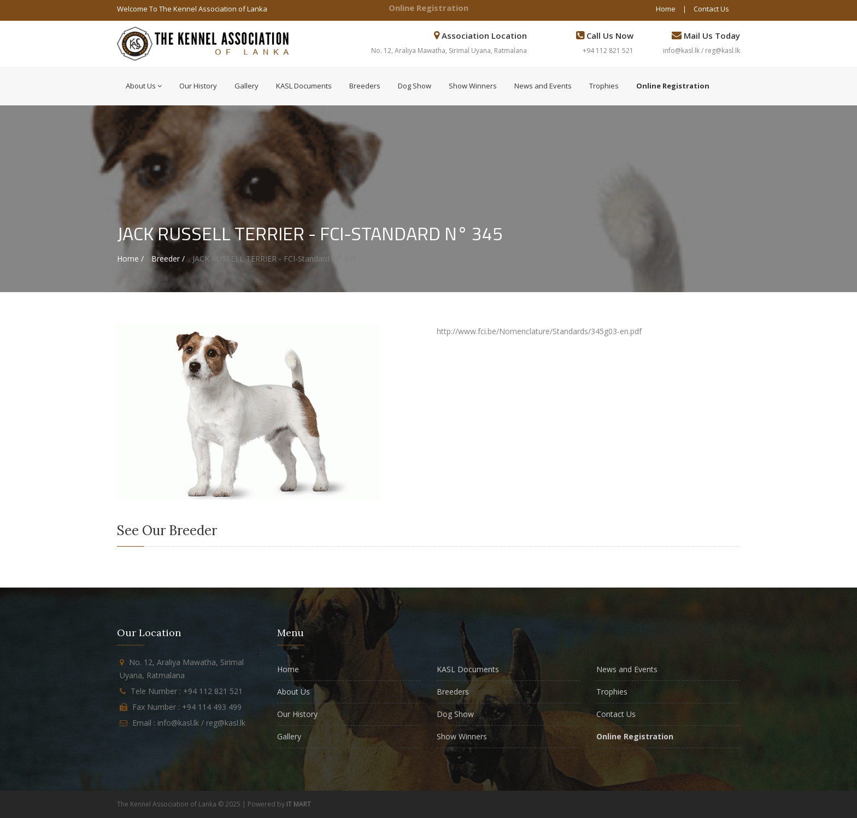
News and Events (543, 86)
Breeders (364, 86)
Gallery (246, 86)
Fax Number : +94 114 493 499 (187, 707)
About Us (144, 86)
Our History (198, 86)
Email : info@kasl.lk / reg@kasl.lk (188, 723)
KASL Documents (304, 86)
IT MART (298, 804)
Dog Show (414, 86)
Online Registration (428, 7)
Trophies (604, 86)
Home (666, 9)
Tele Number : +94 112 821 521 (187, 691)
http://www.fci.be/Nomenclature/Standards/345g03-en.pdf (539, 331)
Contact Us (711, 9)
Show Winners (473, 86)
